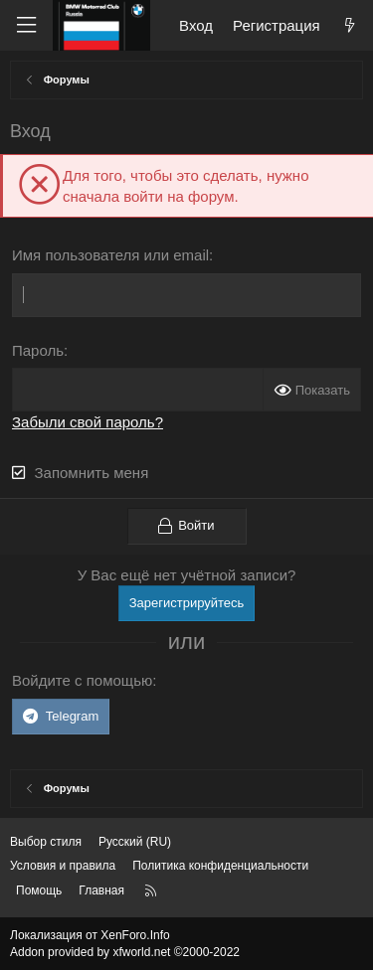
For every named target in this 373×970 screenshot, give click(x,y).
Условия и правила (62, 866)
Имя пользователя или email (110, 254)
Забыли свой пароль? (87, 421)
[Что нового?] (349, 25)
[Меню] (26, 25)
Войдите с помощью (82, 680)
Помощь (39, 890)
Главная (101, 890)
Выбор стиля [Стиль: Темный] (46, 842)
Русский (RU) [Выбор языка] (134, 842)
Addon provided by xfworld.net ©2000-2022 (125, 952)
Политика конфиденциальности (220, 866)
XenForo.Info (134, 935)
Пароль (38, 350)
